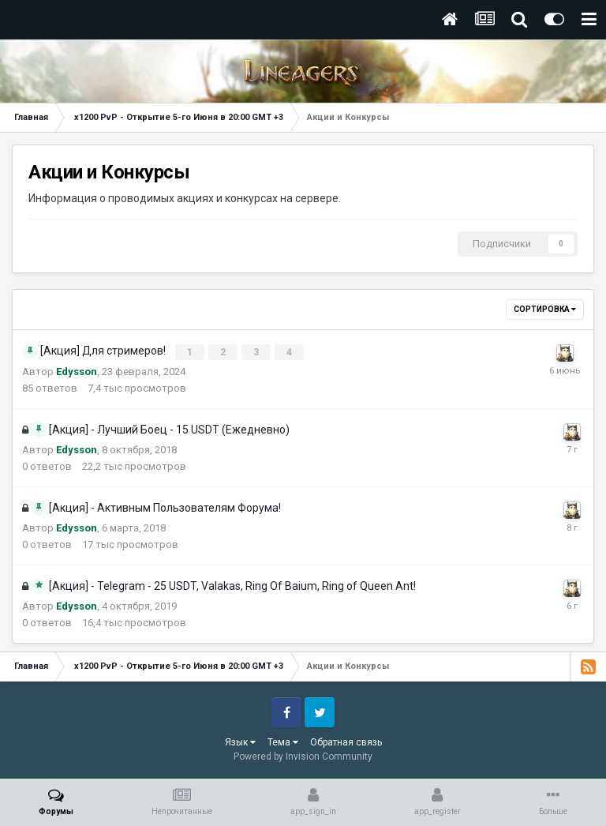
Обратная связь (346, 741)
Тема (282, 741)
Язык (240, 741)
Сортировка (545, 309)
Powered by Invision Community (303, 755)
